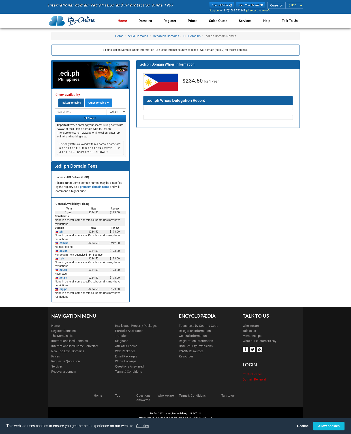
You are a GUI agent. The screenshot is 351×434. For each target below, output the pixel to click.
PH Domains (192, 36)
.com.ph (63, 243)
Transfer (121, 336)
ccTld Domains (138, 36)
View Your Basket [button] (251, 5)
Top (117, 395)
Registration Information (196, 341)
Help (267, 21)
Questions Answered (129, 366)
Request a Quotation (65, 361)
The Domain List (62, 336)
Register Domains (63, 331)
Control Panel (252, 374)
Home (128, 21)
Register (174, 21)
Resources (186, 356)
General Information (193, 336)
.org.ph (62, 289)
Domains (150, 21)
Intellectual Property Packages (136, 325)
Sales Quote (221, 21)
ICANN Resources (191, 351)
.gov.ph (63, 250)
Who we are (251, 325)
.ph (60, 231)
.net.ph (62, 277)
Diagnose (121, 341)
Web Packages (125, 351)
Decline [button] (302, 426)
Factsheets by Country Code (198, 325)
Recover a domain (63, 371)
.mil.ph (62, 270)
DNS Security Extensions (196, 346)
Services (247, 21)
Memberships (252, 336)
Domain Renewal (254, 379)
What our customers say (259, 341)
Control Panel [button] (222, 5)
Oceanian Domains (166, 36)
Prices (196, 21)
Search (90, 118)
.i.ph (61, 258)
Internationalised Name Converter (74, 346)
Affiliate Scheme (126, 346)
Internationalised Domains (69, 341)
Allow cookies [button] (329, 426)
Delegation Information (195, 331)
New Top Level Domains (67, 351)
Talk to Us (290, 21)
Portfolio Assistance (129, 331)
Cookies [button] (142, 426)
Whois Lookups (125, 361)
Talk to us (249, 331)
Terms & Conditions (128, 371)
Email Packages (126, 356)
